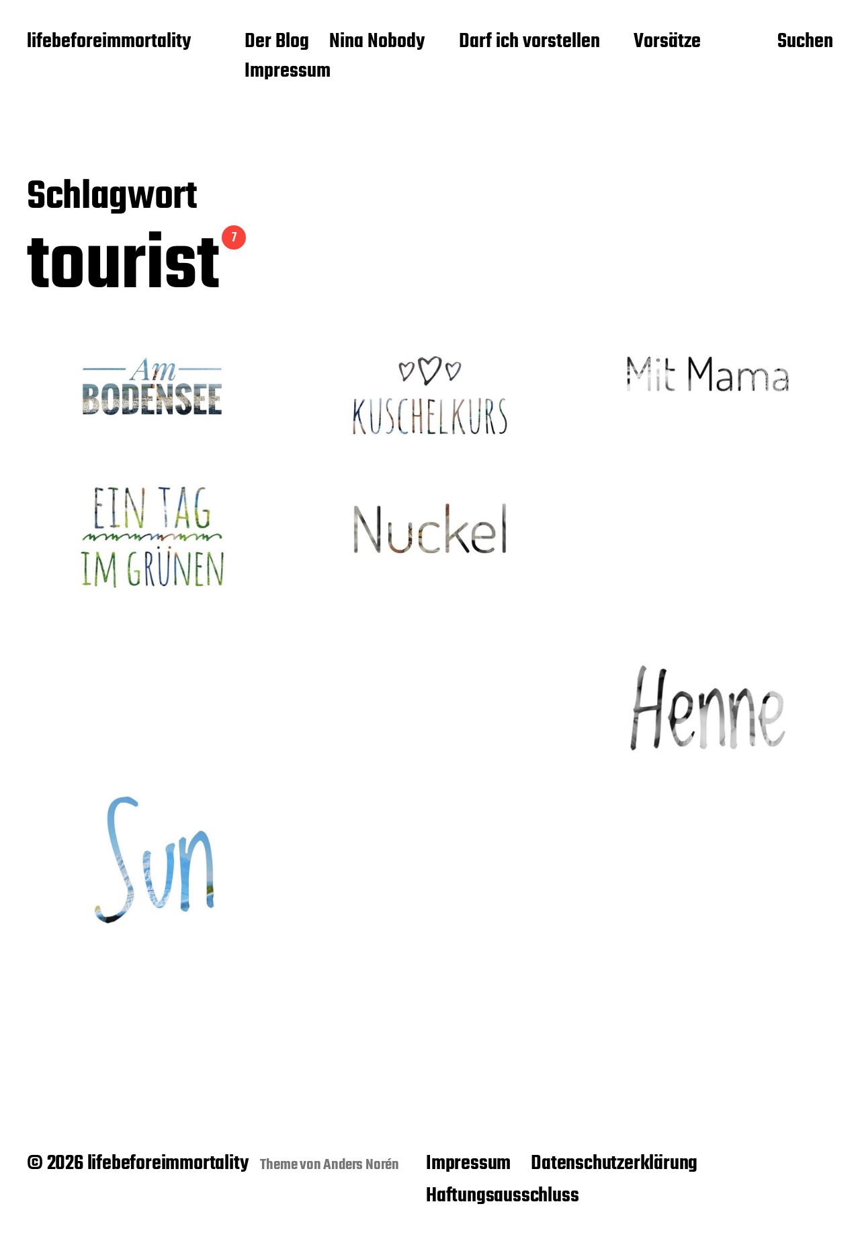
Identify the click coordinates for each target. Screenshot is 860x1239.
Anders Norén (361, 1165)
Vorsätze (667, 42)
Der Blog (277, 42)
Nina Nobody (377, 42)
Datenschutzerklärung (614, 1163)
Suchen (805, 42)
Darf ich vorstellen (529, 42)
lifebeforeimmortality (109, 42)
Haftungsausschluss (502, 1195)
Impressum (288, 72)
